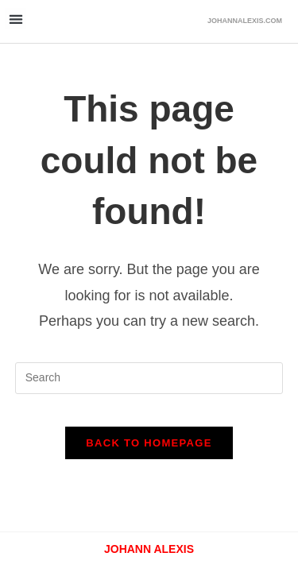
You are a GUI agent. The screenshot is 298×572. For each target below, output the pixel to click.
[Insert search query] (149, 378)
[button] (15, 18)
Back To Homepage (148, 443)
